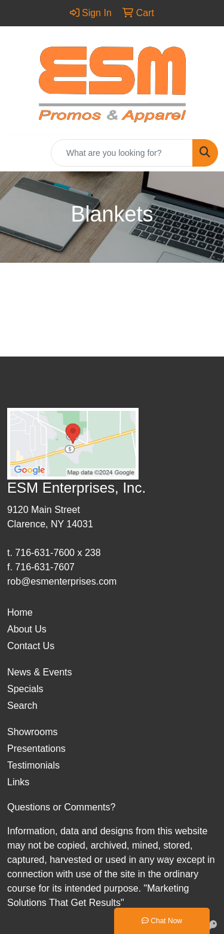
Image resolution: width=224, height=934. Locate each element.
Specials (25, 689)
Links (18, 782)
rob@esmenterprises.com (61, 581)
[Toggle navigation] (18, 153)
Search (22, 705)
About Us (27, 629)
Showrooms (32, 732)
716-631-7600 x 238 (57, 553)
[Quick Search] (122, 153)
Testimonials (33, 765)
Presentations (36, 748)
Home (20, 612)
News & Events (39, 672)
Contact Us (30, 646)
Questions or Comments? (61, 807)
